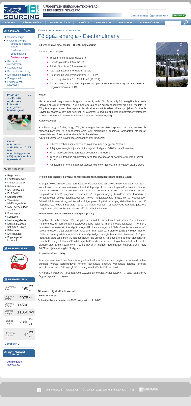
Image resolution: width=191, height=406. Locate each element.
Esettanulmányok (20, 57)
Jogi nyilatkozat (54, 389)
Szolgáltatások (60, 22)
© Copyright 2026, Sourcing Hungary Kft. (104, 389)
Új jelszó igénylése (159, 15)
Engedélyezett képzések (14, 239)
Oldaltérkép (72, 389)
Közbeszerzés (14, 67)
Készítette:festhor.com (148, 389)
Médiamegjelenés (16, 220)
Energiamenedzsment (19, 74)
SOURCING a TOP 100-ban (17, 208)
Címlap (41, 30)
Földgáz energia (17, 40)
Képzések (12, 216)
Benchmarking (18, 53)
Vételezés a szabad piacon (21, 45)
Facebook (39, 389)
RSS (132, 389)
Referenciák (13, 186)
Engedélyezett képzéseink (14, 83)
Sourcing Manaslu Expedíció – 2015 (16, 225)
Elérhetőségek (150, 22)
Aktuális (83, 22)
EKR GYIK (13, 193)
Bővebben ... (12, 343)
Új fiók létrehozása (139, 15)
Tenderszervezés (20, 50)
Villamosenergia (15, 37)
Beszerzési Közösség (18, 71)
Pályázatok (13, 230)
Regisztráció (13, 175)
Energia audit (14, 78)
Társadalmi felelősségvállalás (16, 202)
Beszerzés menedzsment (14, 63)
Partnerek (126, 22)
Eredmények (104, 22)
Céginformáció (32, 22)
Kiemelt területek (16, 182)
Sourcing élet (14, 213)
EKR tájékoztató (15, 189)
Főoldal (10, 22)
